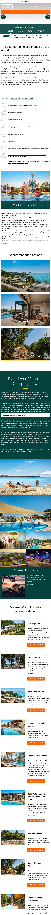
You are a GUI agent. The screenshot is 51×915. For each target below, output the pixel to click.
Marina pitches (34, 623)
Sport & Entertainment (42, 35)
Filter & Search (25, 12)
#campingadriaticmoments (26, 570)
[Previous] (3, 16)
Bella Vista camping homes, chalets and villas (36, 797)
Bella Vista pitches (36, 691)
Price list (30, 37)
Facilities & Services (14, 35)
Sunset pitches (34, 657)
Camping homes (29, 31)
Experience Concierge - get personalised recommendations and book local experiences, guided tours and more (27, 155)
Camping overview (10, 31)
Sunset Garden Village (37, 756)
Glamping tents (41, 31)
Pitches (20, 31)
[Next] (47, 16)
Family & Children (13, 37)
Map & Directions (37, 37)
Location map (15, 98)
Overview (5, 35)
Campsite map (27, 98)
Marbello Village (35, 833)
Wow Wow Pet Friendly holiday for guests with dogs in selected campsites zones (28, 148)
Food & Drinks (22, 37)
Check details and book (36, 644)
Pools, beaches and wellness (27, 35)
